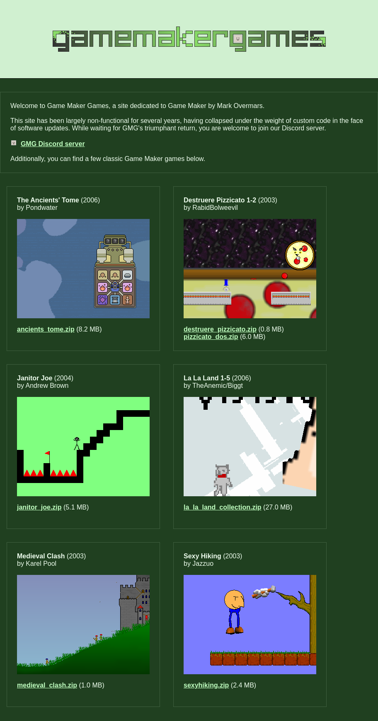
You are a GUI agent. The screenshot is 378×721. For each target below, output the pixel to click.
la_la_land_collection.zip (223, 507)
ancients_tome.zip (46, 329)
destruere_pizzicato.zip (220, 329)
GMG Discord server (53, 143)
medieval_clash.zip (47, 685)
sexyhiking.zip (206, 685)
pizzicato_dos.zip (211, 336)
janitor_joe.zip (39, 507)
